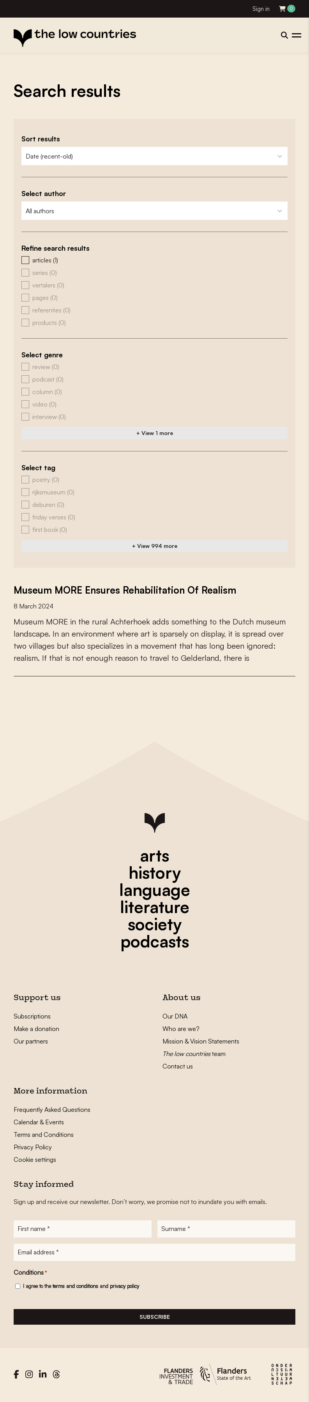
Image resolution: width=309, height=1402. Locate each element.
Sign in (261, 8)
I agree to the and (81, 1287)
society (155, 924)
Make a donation (36, 1029)
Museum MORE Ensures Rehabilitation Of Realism (131, 589)
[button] (154, 260)
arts (154, 855)
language (154, 889)
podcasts (154, 941)
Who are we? (181, 1029)
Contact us (177, 1066)
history (155, 872)
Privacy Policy (33, 1147)
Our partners (31, 1041)
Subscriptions (32, 1016)
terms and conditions (75, 1287)
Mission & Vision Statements (200, 1041)
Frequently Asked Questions (52, 1109)
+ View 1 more (154, 433)
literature (154, 907)
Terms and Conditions (44, 1134)
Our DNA (174, 1016)
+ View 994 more (154, 545)
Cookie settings (35, 1159)
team (194, 1054)
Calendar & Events (39, 1122)
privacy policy (124, 1287)
